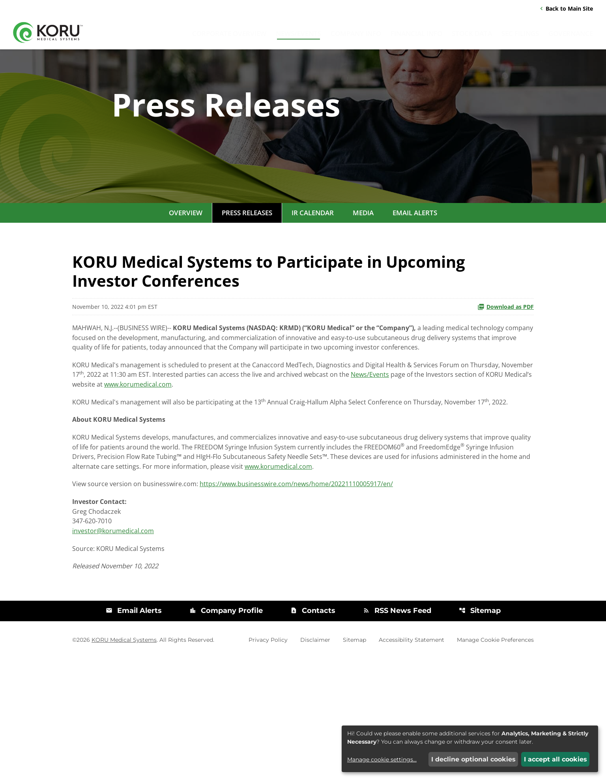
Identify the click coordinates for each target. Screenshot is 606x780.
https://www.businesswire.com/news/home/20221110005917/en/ (348, 591)
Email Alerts (415, 258)
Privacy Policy (268, 761)
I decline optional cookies (473, 759)
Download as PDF (505, 352)
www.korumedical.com (379, 453)
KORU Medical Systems (124, 761)
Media (363, 258)
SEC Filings (520, 35)
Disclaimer (315, 761)
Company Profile (225, 732)
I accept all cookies (555, 759)
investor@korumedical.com (122, 647)
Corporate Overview (229, 35)
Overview (185, 258)
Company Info (356, 35)
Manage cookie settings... (382, 759)
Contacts (312, 732)
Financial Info (416, 35)
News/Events (298, 35)
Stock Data (472, 35)
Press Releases (247, 258)
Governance (570, 35)
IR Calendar (313, 258)
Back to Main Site (565, 9)
